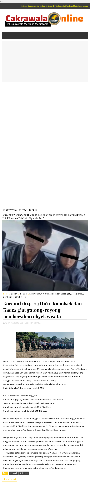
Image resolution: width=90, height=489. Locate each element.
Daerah (14, 294)
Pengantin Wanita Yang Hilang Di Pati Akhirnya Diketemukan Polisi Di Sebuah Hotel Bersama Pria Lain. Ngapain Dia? (43, 216)
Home (5, 294)
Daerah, (30, 323)
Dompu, (37, 323)
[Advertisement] (45, 61)
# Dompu (24, 473)
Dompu (23, 294)
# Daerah (13, 473)
